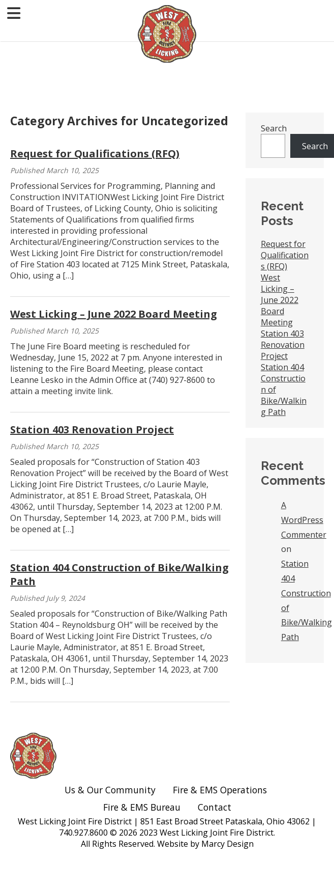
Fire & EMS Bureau (141, 807)
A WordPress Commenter (303, 520)
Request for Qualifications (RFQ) (94, 153)
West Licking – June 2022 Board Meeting (113, 314)
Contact (214, 807)
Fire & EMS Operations (221, 790)
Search (274, 128)
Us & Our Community (110, 790)
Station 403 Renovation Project (92, 429)
